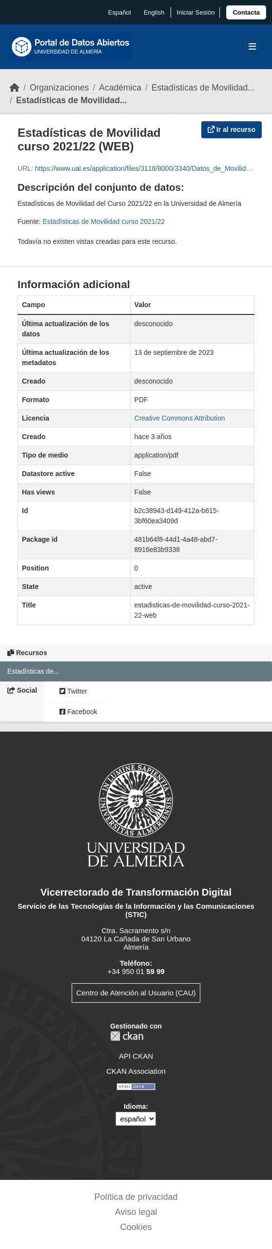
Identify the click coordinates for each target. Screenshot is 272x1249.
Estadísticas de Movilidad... (203, 87)
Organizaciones (59, 87)
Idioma (135, 1106)
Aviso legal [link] (136, 1212)
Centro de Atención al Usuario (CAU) (135, 993)
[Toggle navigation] (252, 47)
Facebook (78, 712)
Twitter (73, 691)
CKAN (126, 1036)
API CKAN (136, 1056)
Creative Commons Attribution (180, 418)
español (119, 12)
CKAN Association (136, 1071)
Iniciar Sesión (195, 12)
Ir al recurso (231, 129)
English (154, 12)
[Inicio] (14, 87)
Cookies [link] (136, 1227)
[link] (246, 12)
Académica (120, 87)
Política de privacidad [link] (135, 1197)
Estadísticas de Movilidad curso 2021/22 (103, 221)
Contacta (246, 12)
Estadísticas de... (33, 671)
